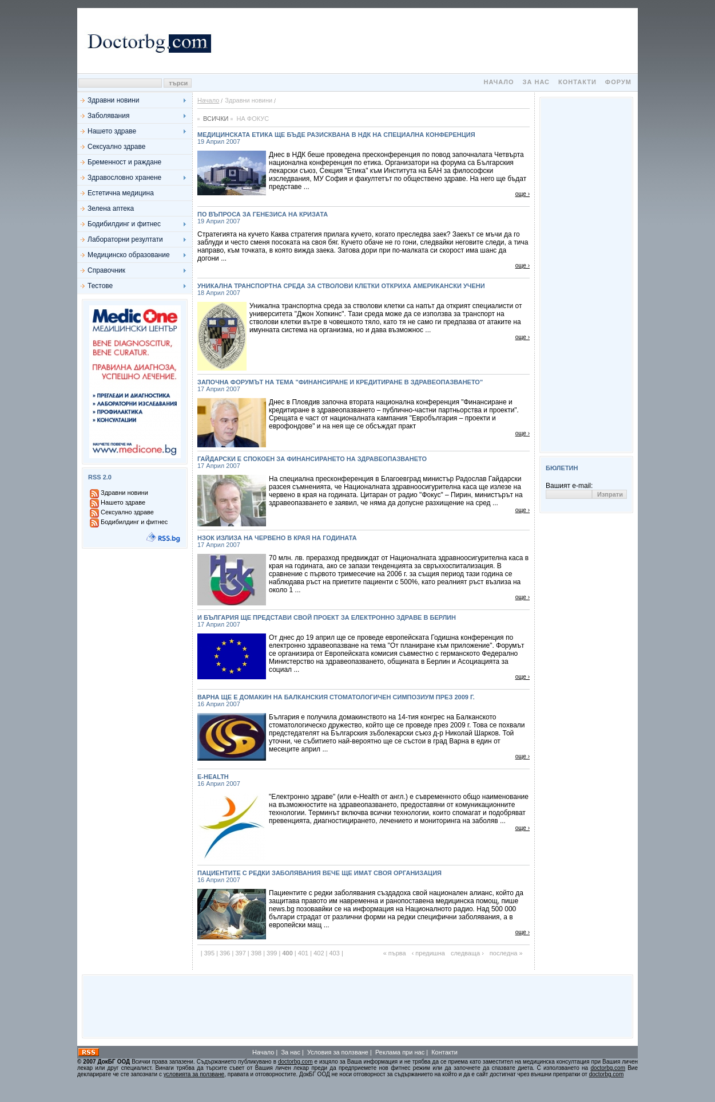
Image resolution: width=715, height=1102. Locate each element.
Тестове (100, 286)
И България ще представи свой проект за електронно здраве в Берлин (363, 621)
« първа (394, 953)
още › (522, 194)
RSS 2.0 (100, 477)
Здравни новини (113, 100)
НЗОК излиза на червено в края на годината (363, 541)
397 (240, 953)
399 (272, 953)
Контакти (577, 81)
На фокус (252, 118)
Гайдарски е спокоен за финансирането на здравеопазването (363, 462)
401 (303, 953)
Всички (215, 118)
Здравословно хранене (124, 178)
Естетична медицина (121, 193)
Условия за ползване (337, 1052)
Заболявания (108, 116)
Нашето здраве (112, 131)
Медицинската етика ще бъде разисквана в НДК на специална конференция (363, 138)
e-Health (363, 780)
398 (256, 953)
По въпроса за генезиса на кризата (363, 218)
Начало (498, 81)
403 (334, 953)
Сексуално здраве (116, 147)
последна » (506, 953)
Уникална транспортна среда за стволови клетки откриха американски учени (363, 289)
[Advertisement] (426, 40)
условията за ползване (194, 1074)
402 (318, 953)
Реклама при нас (399, 1052)
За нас (536, 81)
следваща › (467, 953)
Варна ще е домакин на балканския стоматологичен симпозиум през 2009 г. (363, 700)
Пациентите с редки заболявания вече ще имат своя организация (363, 876)
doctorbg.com (295, 1061)
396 (225, 953)
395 (209, 953)
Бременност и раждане (124, 162)
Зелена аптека (111, 208)
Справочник (106, 270)
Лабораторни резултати (125, 239)
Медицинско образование (129, 255)
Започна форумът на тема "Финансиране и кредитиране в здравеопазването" (363, 385)
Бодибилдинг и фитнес (124, 224)
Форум (618, 81)
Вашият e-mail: (569, 486)
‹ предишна (428, 953)
